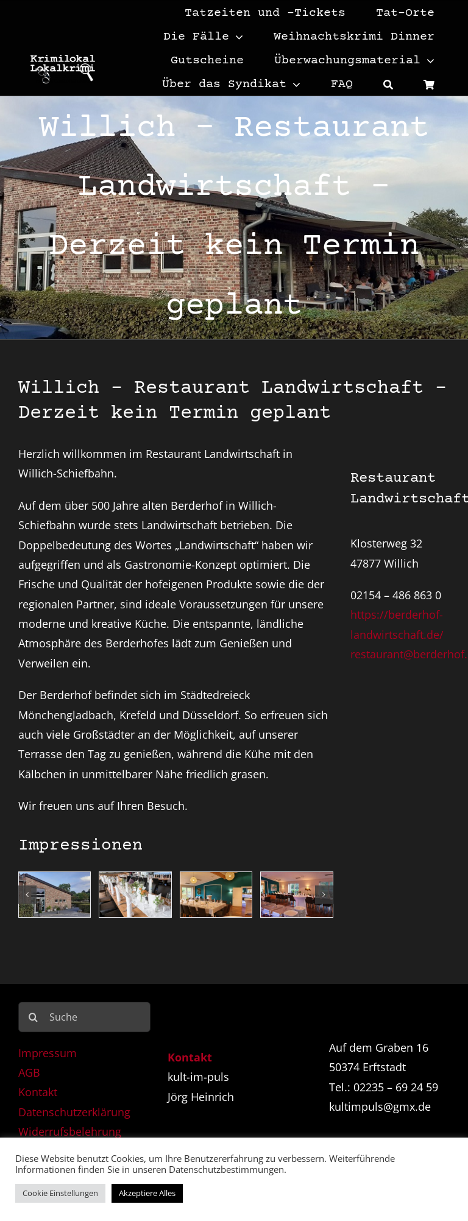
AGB (29, 1072)
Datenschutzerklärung (74, 1112)
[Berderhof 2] (135, 894)
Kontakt (37, 1092)
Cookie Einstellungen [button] (60, 1193)
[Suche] (388, 84)
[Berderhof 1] (55, 894)
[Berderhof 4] (297, 894)
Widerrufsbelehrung (69, 1131)
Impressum (47, 1053)
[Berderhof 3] (216, 894)
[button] (27, 894)
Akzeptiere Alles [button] (147, 1193)
